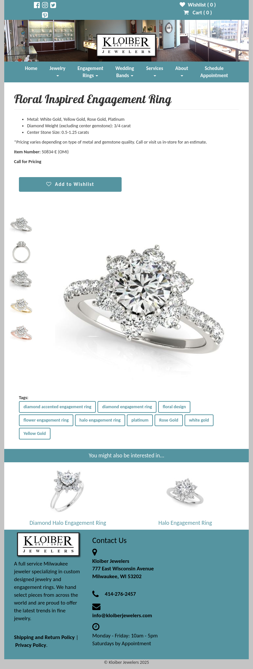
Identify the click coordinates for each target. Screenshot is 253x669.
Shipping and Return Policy (44, 637)
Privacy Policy (30, 645)
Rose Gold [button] (168, 420)
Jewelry (57, 71)
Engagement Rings (90, 71)
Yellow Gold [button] (34, 433)
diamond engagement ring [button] (127, 407)
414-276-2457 (120, 594)
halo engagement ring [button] (100, 420)
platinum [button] (139, 420)
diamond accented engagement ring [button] (57, 407)
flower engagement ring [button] (46, 420)
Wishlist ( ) (198, 4)
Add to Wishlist (70, 184)
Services (154, 71)
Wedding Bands (124, 71)
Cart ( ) (198, 12)
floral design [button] (174, 407)
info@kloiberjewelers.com (122, 615)
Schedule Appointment (214, 71)
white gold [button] (199, 420)
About (181, 71)
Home (31, 68)
